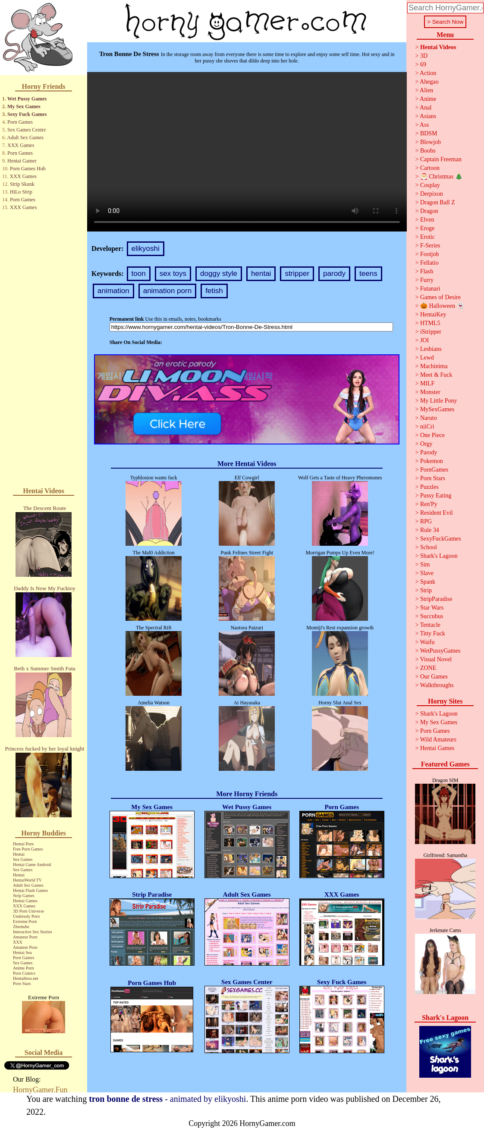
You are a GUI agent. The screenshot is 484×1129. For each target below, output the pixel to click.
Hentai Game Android (32, 864)
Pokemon (431, 461)
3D (423, 56)
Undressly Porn (26, 916)
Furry (427, 280)
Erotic (427, 237)
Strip (426, 590)
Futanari (430, 288)
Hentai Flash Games (30, 890)
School (428, 547)
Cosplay (430, 185)
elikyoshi (146, 248)
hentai (261, 273)
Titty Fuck (432, 633)
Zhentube (21, 926)
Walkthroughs (437, 685)
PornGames (434, 469)
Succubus (431, 616)
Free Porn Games (28, 849)
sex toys (173, 273)
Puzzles (429, 487)
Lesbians (431, 349)
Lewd (427, 357)
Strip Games (24, 895)
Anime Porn (23, 968)
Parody (428, 452)
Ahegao (429, 81)
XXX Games (20, 145)
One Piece (432, 435)
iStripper (430, 331)
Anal (425, 107)
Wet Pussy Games (27, 99)
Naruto (428, 418)
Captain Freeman (441, 159)
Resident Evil (436, 513)
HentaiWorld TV (27, 880)
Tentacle (430, 625)
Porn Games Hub (28, 169)
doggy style (218, 273)
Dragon (429, 211)
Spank (427, 582)
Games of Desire (440, 297)
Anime (428, 99)
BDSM (428, 133)
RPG (426, 521)
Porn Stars (22, 983)
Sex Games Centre (26, 130)
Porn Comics (24, 973)
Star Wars (431, 607)
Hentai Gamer (22, 161)
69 (423, 64)
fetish (214, 291)
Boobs (428, 150)
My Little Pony (438, 400)
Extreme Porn (25, 921)
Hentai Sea (22, 952)
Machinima (434, 366)
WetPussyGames (440, 650)
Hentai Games (25, 900)
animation (113, 291)
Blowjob (430, 142)
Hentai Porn (23, 843)
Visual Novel (436, 659)
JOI (424, 340)
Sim (425, 564)
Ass (424, 125)
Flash (426, 271)
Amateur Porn (25, 937)
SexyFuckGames (440, 538)
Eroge (427, 228)
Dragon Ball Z (437, 202)
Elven (427, 219)
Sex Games (22, 859)
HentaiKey (433, 314)
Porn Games (20, 122)
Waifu (427, 642)
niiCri (427, 426)
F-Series (430, 245)
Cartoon (430, 168)
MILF (427, 383)
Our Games (434, 676)
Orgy (426, 444)
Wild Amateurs (438, 739)
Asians (428, 116)
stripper (297, 273)
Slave (427, 573)
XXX (17, 942)
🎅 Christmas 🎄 (441, 176)
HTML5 (430, 323)
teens (368, 273)
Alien (426, 90)
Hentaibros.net (25, 978)
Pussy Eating (436, 495)
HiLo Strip (21, 192)
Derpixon (431, 194)
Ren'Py (428, 504)
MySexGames (437, 409)
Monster (430, 392)
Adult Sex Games (25, 137)
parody (334, 273)
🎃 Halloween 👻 (442, 306)
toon (139, 273)
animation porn (167, 291)
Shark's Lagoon (439, 556)
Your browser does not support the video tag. (247, 151)
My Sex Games (24, 106)
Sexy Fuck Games (27, 114)
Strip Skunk (22, 184)
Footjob (429, 254)
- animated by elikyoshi (167, 1099)
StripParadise (436, 599)
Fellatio (429, 263)
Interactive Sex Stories (32, 931)
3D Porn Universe (28, 911)
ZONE (428, 668)
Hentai (19, 854)
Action (428, 73)
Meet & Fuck (436, 375)
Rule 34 (429, 530)
